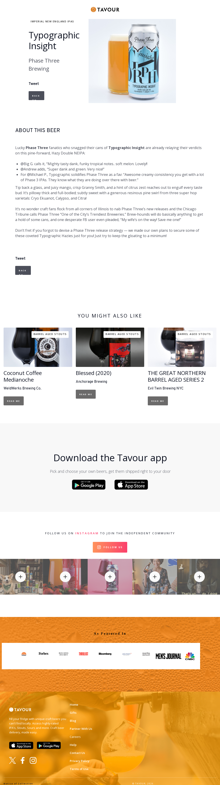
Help (73, 740)
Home (74, 700)
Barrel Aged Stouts (50, 334)
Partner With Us (81, 724)
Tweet (34, 84)
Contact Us (77, 748)
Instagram (87, 528)
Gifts (73, 708)
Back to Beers (36, 97)
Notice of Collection (18, 778)
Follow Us (113, 542)
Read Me (13, 401)
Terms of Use (79, 764)
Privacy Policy (79, 756)
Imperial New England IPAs (52, 21)
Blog (73, 716)
